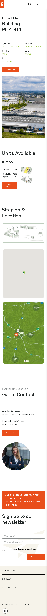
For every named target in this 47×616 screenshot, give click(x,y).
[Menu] (42, 4)
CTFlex (5, 50)
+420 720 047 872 (9, 424)
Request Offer (11, 69)
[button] (24, 272)
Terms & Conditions (27, 549)
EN (29, 4)
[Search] (37, 4)
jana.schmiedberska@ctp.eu (13, 421)
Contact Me (10, 433)
